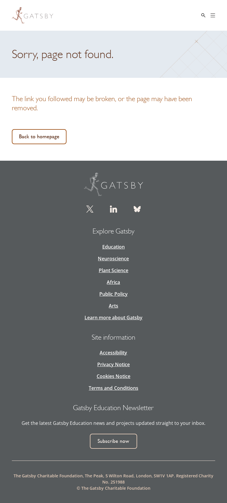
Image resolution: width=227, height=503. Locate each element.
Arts (113, 306)
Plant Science (113, 270)
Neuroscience (113, 258)
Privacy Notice (113, 364)
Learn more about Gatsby (113, 317)
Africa (113, 282)
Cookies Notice (113, 376)
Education (113, 247)
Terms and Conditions (113, 388)
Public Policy (113, 294)
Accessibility (113, 352)
